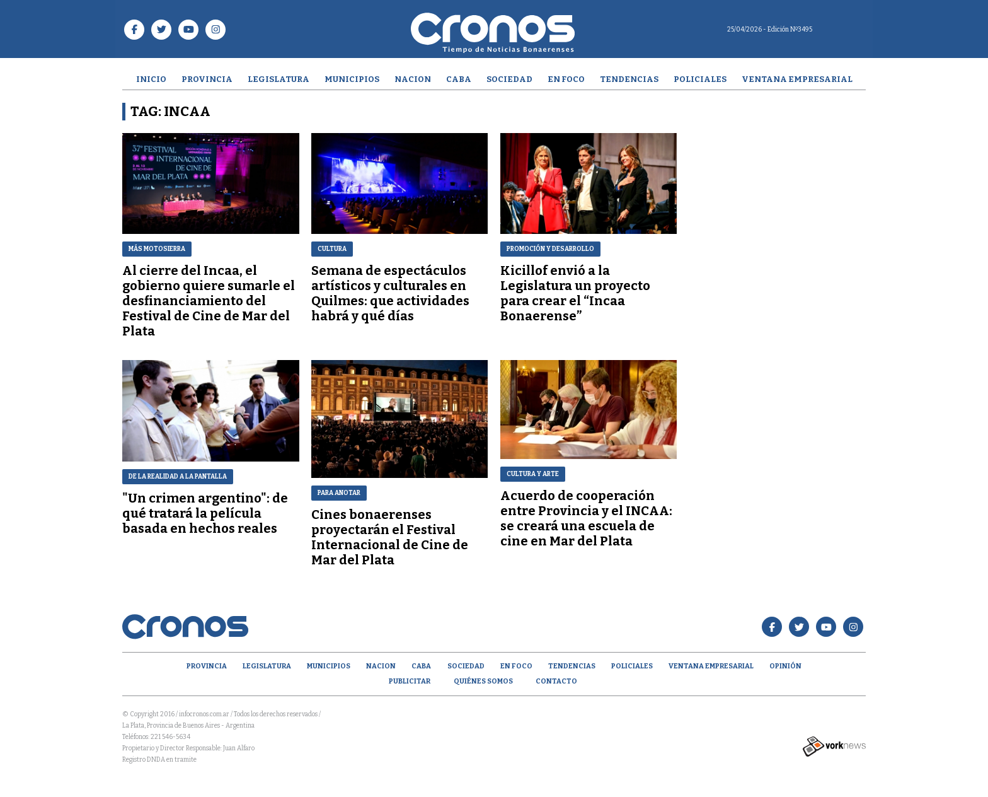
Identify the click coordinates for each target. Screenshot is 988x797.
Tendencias (629, 79)
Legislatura (278, 79)
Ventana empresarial (797, 79)
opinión (785, 666)
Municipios (352, 79)
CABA (458, 79)
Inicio (151, 79)
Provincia (207, 79)
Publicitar (409, 681)
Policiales (700, 79)
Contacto (556, 681)
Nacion (412, 79)
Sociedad (509, 79)
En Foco (566, 79)
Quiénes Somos (483, 681)
